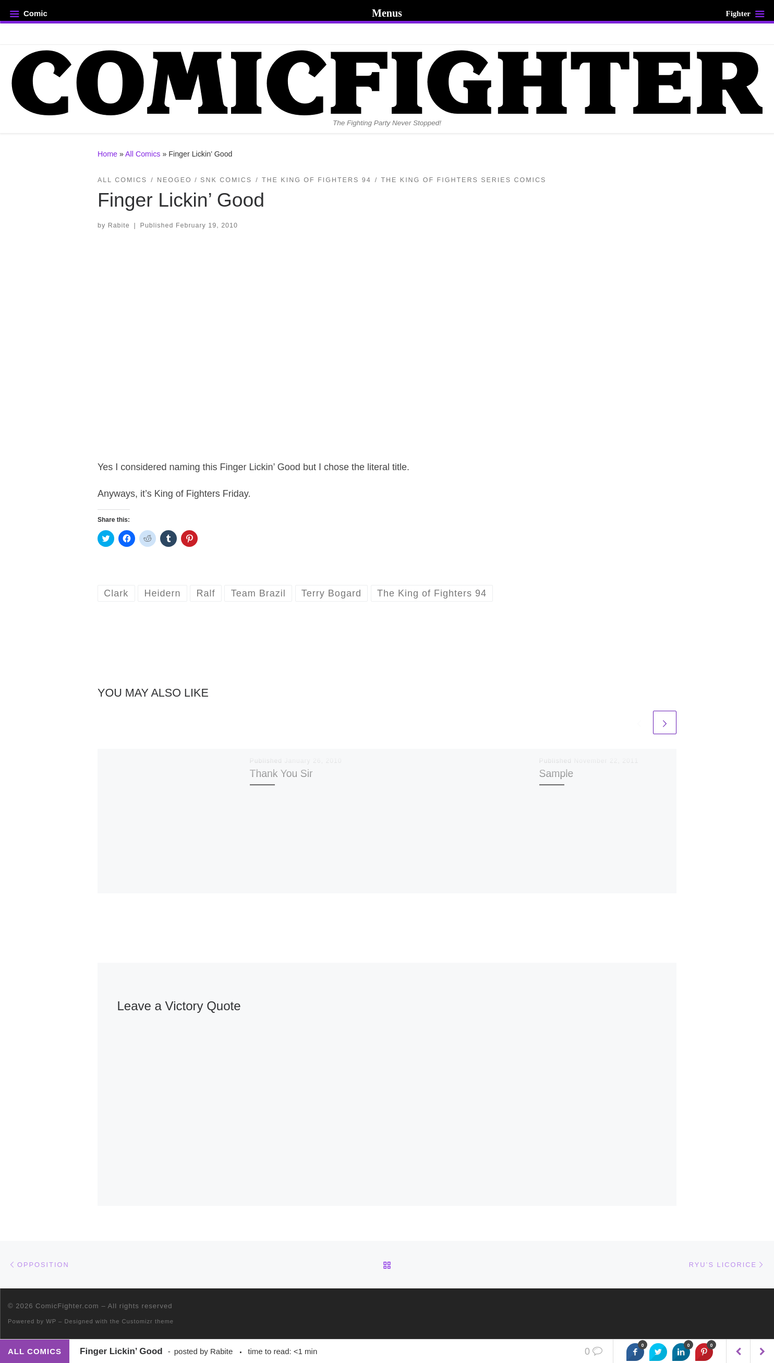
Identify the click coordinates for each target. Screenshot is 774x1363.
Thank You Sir (281, 773)
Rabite (119, 225)
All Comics (142, 154)
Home (107, 154)
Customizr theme (148, 1321)
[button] (387, 338)
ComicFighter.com (67, 1306)
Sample (556, 773)
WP (51, 1321)
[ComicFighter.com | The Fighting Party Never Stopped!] (387, 81)
